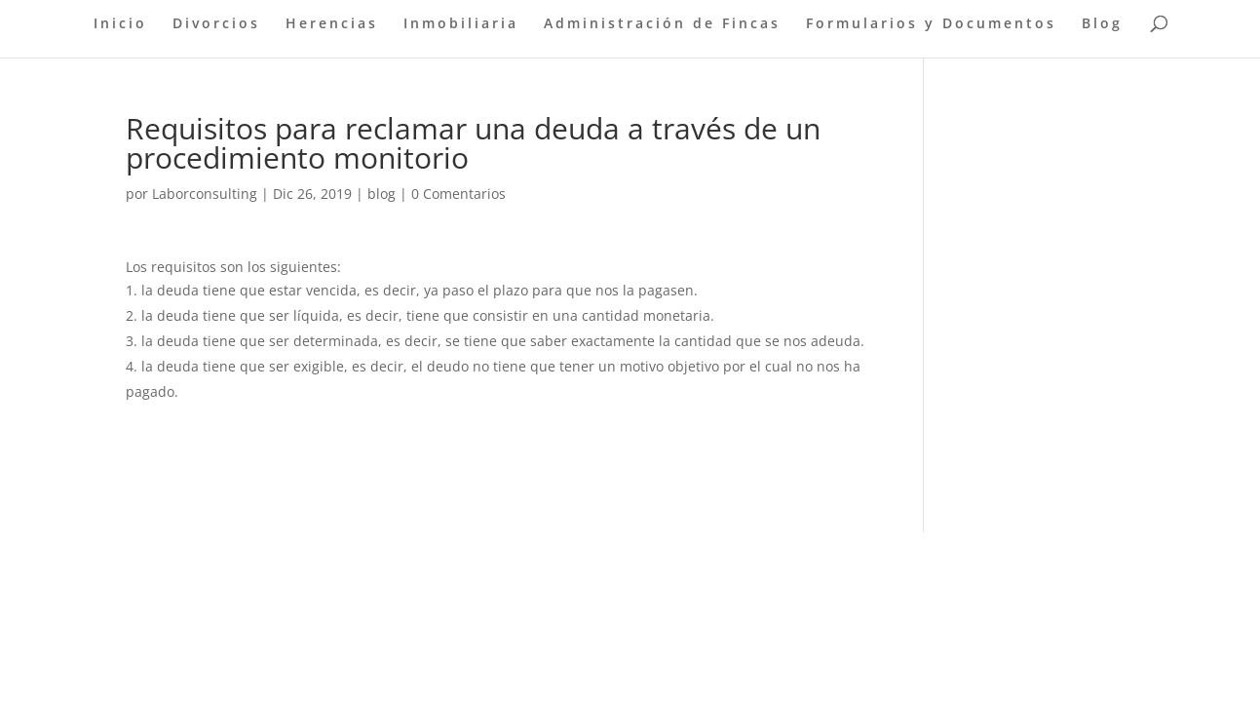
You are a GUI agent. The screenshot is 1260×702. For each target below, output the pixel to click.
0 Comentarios (458, 193)
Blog (1102, 24)
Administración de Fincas (662, 24)
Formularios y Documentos (931, 24)
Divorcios (216, 24)
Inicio (120, 24)
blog (381, 193)
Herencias (332, 24)
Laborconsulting (204, 193)
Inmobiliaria (460, 24)
